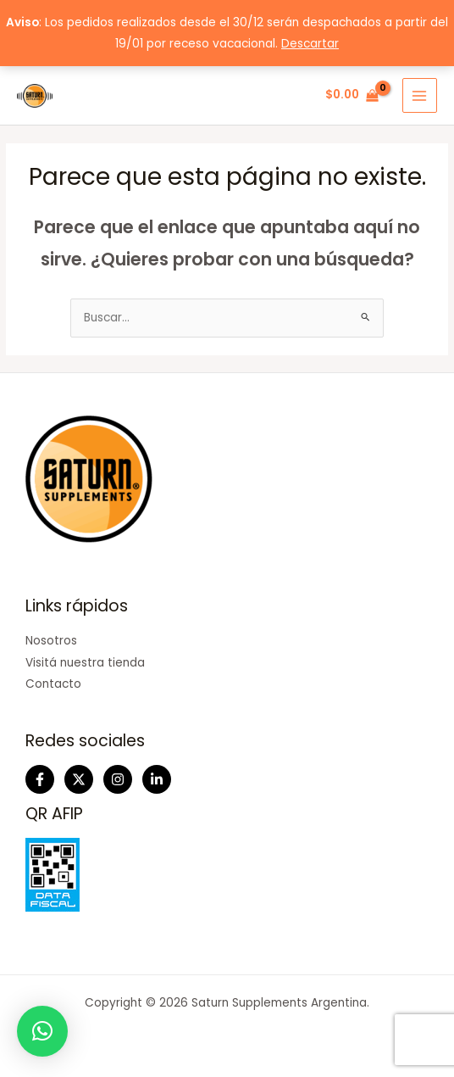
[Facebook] (39, 779)
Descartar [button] (310, 44)
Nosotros (51, 641)
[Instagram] (117, 779)
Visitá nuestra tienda (85, 663)
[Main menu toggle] (419, 95)
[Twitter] (78, 779)
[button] (42, 1031)
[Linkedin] (156, 779)
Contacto (53, 684)
